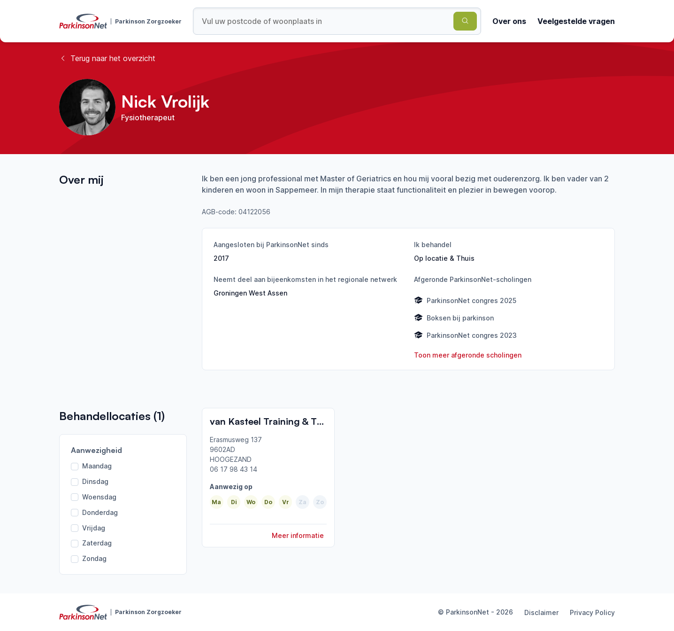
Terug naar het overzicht (107, 58)
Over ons (509, 21)
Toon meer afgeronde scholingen (467, 354)
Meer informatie (298, 535)
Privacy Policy (592, 612)
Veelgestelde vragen (576, 21)
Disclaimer (541, 612)
